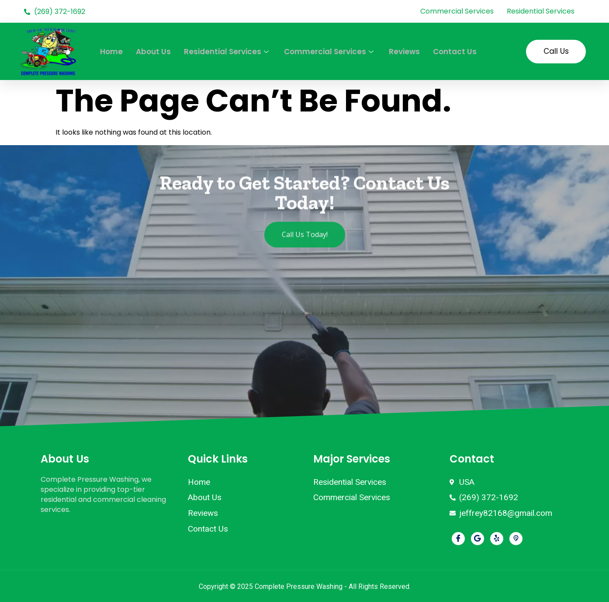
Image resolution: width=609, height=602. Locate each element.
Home (111, 51)
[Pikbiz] (515, 538)
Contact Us (455, 51)
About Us (153, 51)
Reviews (404, 51)
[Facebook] (458, 538)
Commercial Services (330, 51)
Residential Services (227, 51)
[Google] (477, 538)
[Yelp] (496, 538)
